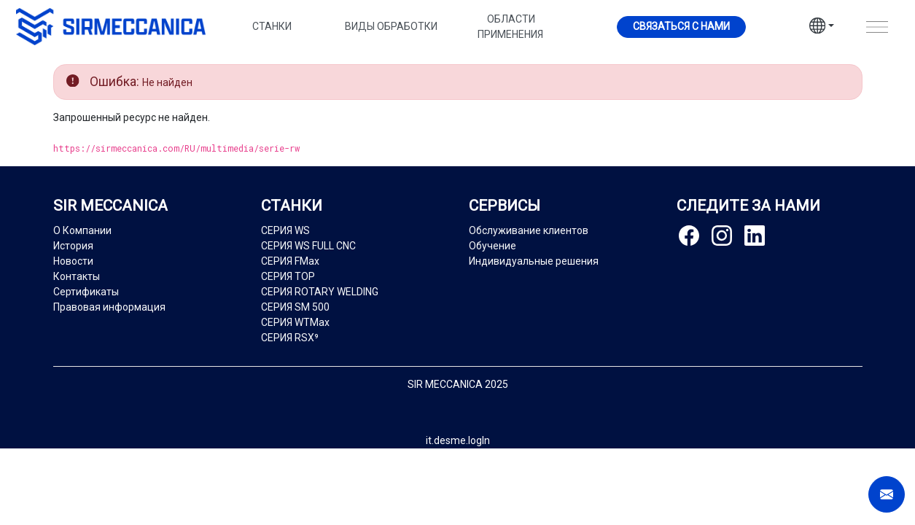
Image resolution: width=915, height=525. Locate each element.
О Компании (82, 230)
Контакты (76, 276)
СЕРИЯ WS (285, 230)
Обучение (492, 246)
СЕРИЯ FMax (290, 261)
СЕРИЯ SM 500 (295, 307)
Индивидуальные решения (534, 261)
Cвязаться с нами (681, 26)
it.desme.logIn (458, 440)
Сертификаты (86, 292)
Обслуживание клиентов (528, 230)
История (73, 246)
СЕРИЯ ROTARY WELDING (319, 292)
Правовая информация (109, 307)
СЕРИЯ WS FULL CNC (308, 246)
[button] (821, 28)
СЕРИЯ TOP (288, 276)
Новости (73, 261)
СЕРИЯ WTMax (295, 322)
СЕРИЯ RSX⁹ (290, 337)
